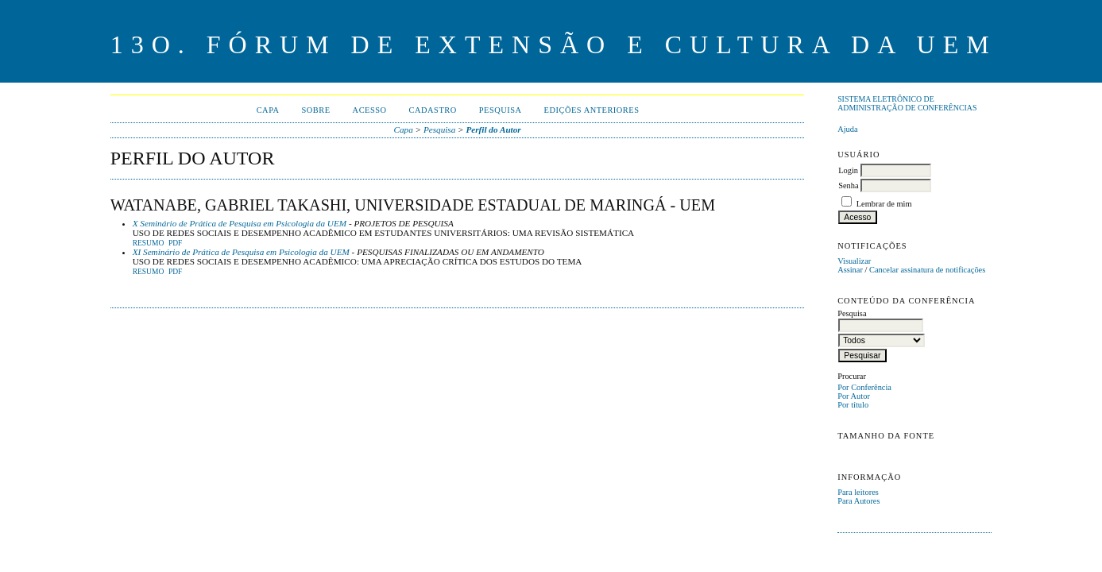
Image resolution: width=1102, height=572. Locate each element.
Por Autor (853, 396)
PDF (175, 243)
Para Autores (858, 501)
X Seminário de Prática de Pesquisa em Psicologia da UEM (239, 223)
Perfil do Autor (493, 129)
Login (848, 170)
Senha (848, 185)
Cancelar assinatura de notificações (927, 269)
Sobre (316, 110)
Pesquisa (500, 110)
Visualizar (854, 261)
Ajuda (847, 129)
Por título (852, 404)
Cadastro (433, 110)
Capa (268, 110)
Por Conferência (864, 387)
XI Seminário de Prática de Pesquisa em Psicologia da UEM (241, 252)
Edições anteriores (592, 110)
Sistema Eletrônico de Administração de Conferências (906, 103)
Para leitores (858, 492)
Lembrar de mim (884, 203)
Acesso (370, 110)
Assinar (850, 269)
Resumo (148, 243)
